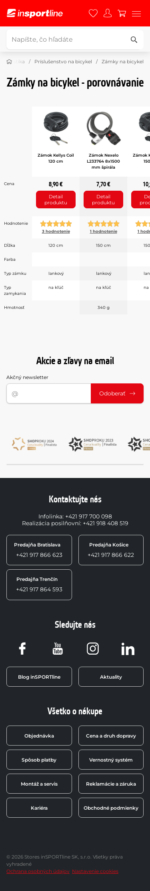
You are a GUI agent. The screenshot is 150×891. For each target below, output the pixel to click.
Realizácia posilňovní (51, 523)
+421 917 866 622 (111, 550)
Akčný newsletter (27, 377)
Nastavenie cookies (95, 871)
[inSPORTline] (35, 13)
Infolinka (50, 516)
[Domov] (9, 61)
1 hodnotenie (103, 231)
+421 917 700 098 (88, 516)
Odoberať (117, 393)
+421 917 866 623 (38, 550)
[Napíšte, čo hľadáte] (73, 39)
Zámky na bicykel (123, 61)
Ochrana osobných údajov (38, 871)
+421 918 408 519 (105, 523)
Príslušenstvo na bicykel (63, 61)
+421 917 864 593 (39, 584)
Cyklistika (13, 61)
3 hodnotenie (56, 231)
